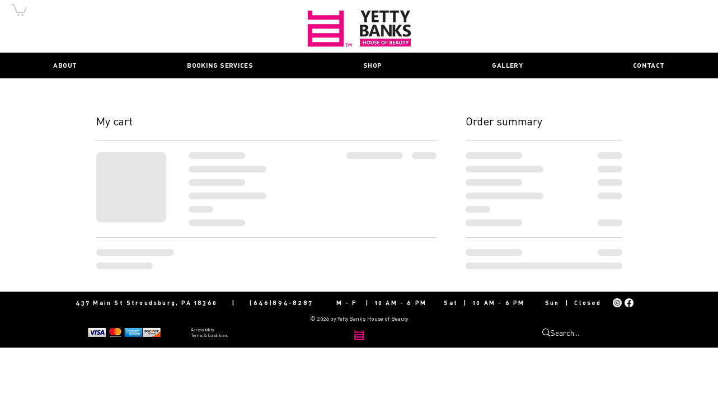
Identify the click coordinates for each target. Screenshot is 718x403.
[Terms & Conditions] (230, 335)
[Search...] (578, 332)
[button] (19, 9)
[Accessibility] (230, 329)
